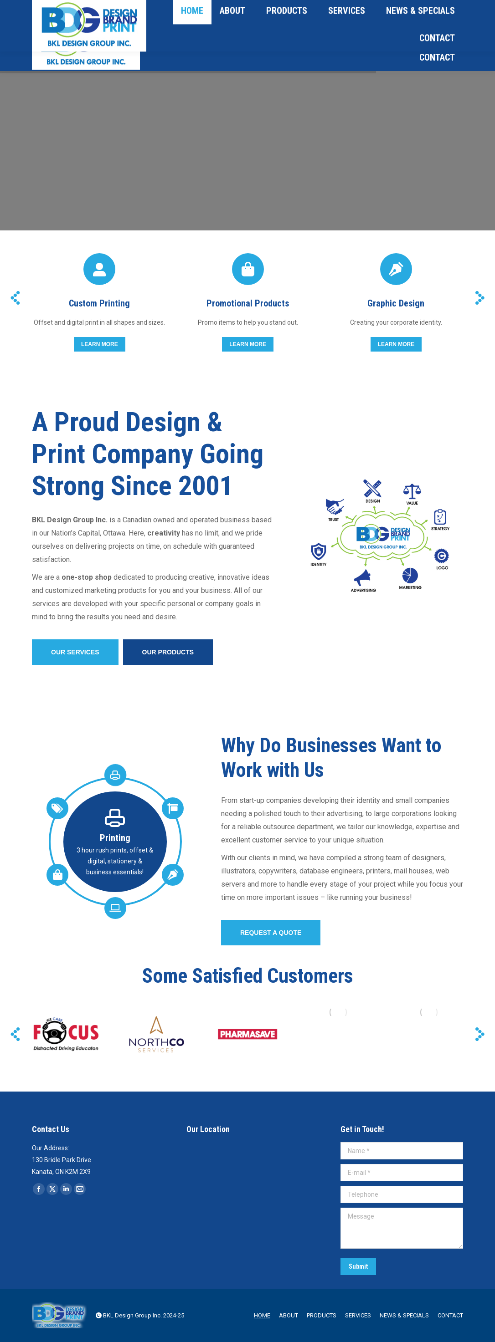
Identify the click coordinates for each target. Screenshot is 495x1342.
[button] (15, 298)
